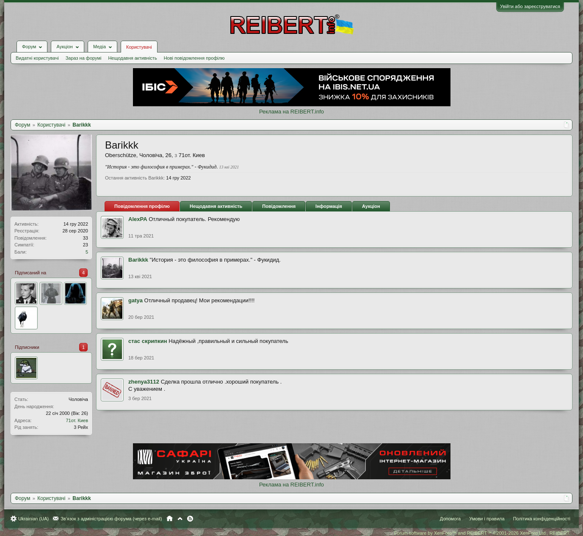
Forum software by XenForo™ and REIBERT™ (482, 533)
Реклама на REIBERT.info (291, 111)
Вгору (180, 519)
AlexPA (137, 219)
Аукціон (371, 206)
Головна (169, 519)
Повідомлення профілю (142, 206)
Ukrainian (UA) (33, 518)
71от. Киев (77, 420)
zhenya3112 (143, 382)
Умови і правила (486, 518)
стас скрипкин (147, 341)
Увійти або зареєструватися (530, 6)
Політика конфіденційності (541, 518)
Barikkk (138, 260)
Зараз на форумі (84, 58)
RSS (190, 519)
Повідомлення (279, 206)
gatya (135, 300)
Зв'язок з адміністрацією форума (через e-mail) (111, 518)
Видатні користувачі (37, 58)
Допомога (450, 518)
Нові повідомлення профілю (194, 58)
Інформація (328, 206)
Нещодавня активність (132, 58)
